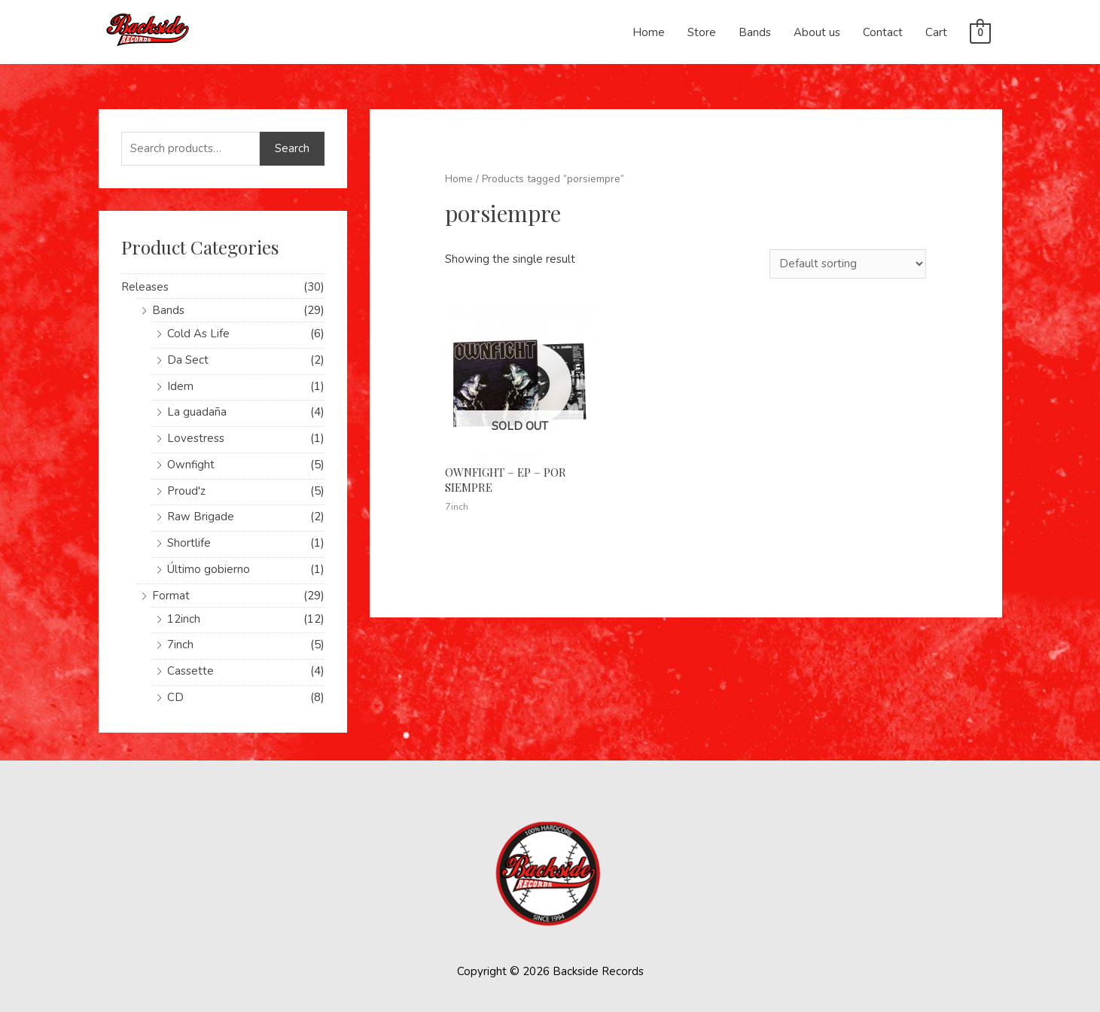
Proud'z (186, 490)
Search (292, 148)
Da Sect (188, 359)
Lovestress (195, 438)
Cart (936, 32)
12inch (183, 618)
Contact (883, 32)
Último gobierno (208, 569)
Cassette (190, 670)
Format (171, 595)
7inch (180, 644)
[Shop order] (847, 264)
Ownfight (191, 464)
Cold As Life (198, 333)
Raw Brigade (200, 516)
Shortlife (189, 542)
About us (817, 32)
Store (701, 32)
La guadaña (197, 411)
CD (175, 697)
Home (648, 32)
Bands (755, 32)
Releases (145, 286)
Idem (180, 386)
